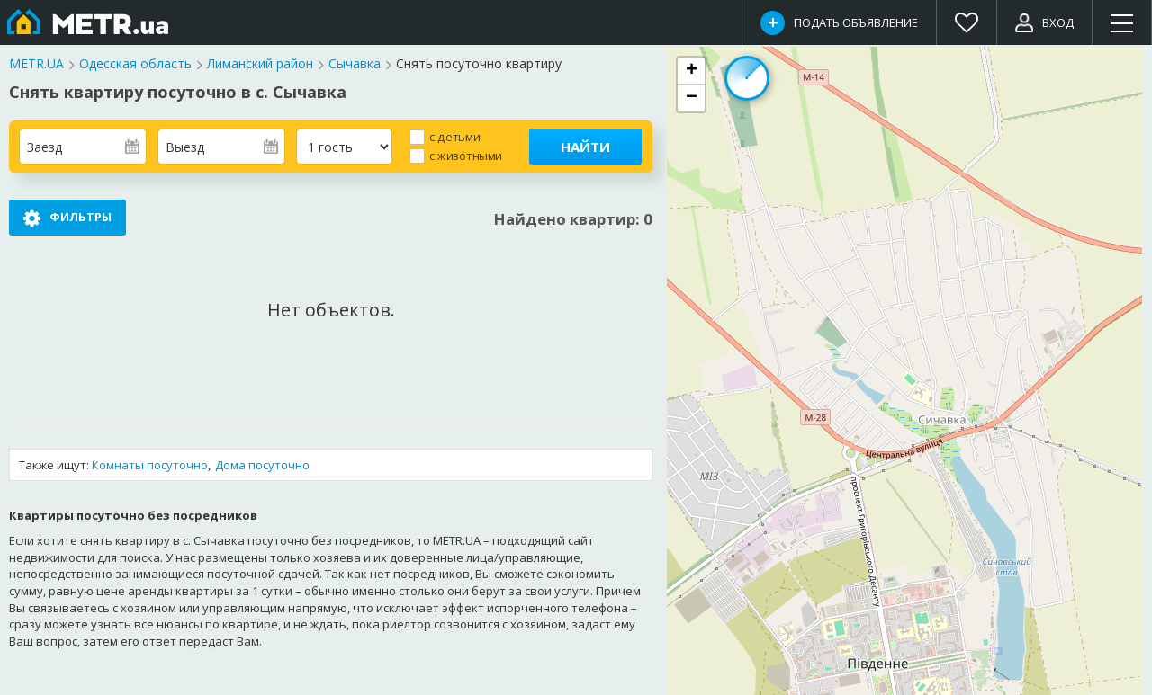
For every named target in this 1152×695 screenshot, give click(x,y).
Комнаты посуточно (150, 465)
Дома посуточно (262, 465)
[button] (691, 71)
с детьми (454, 136)
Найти (585, 147)
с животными (465, 155)
